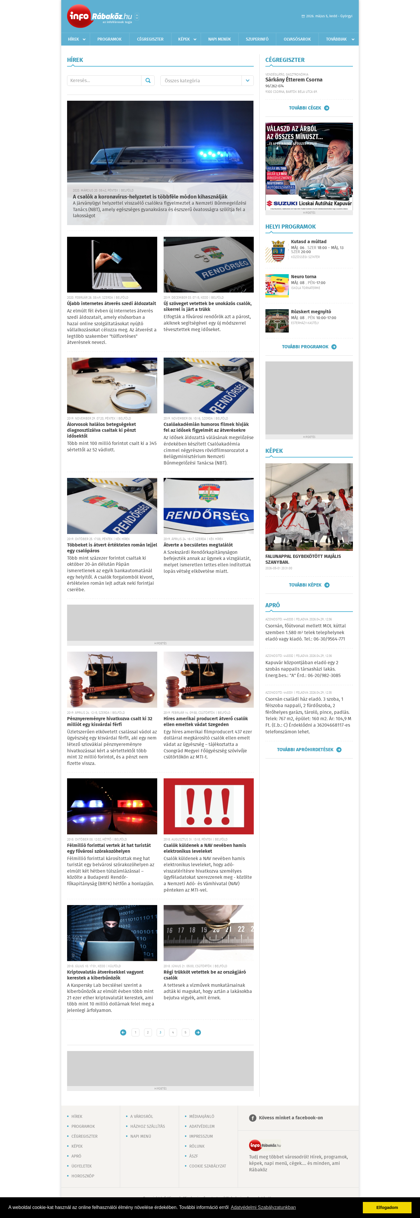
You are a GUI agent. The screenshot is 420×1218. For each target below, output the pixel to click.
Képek (184, 39)
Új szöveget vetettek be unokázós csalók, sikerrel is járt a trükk (208, 306)
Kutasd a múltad (309, 242)
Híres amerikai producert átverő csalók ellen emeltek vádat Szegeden (206, 721)
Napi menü (140, 1136)
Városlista (137, 16)
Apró (76, 1156)
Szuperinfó (257, 39)
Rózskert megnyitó (311, 312)
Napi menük (219, 39)
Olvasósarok (297, 39)
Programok (109, 39)
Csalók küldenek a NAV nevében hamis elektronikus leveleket (205, 848)
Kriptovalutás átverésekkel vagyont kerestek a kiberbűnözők (105, 975)
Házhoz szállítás (147, 1126)
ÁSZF (193, 1156)
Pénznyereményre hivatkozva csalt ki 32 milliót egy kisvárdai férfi (109, 721)
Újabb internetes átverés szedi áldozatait (111, 303)
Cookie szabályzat (207, 1166)
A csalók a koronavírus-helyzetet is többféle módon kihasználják (150, 197)
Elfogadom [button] (387, 1207)
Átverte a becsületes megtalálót (198, 545)
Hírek (73, 39)
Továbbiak (336, 39)
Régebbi (198, 1032)
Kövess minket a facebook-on (291, 1118)
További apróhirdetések (305, 749)
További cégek (305, 108)
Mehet (148, 80)
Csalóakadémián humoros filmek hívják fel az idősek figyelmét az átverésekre (206, 427)
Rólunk (196, 1146)
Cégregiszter (150, 39)
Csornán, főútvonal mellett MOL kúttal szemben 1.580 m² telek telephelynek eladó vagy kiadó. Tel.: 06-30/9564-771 (305, 632)
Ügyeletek (81, 1166)
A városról (141, 1116)
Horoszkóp (82, 1176)
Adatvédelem (202, 1126)
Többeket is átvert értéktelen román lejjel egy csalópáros (112, 548)
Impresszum (201, 1136)
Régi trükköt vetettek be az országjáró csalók (205, 975)
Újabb (123, 1032)
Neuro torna (303, 277)
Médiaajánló (201, 1116)
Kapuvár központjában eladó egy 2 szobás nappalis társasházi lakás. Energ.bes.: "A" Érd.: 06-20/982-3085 (303, 669)
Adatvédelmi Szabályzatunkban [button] (263, 1207)
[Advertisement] (160, 622)
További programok (305, 346)
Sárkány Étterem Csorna (294, 80)
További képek (305, 585)
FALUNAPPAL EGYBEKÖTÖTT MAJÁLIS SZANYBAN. (303, 559)
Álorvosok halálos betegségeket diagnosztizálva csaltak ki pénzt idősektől (101, 430)
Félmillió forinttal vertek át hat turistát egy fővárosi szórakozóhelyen (109, 848)
